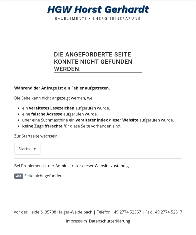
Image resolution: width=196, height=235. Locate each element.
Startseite (27, 149)
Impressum (76, 221)
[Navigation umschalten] (5, 29)
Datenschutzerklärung (109, 221)
